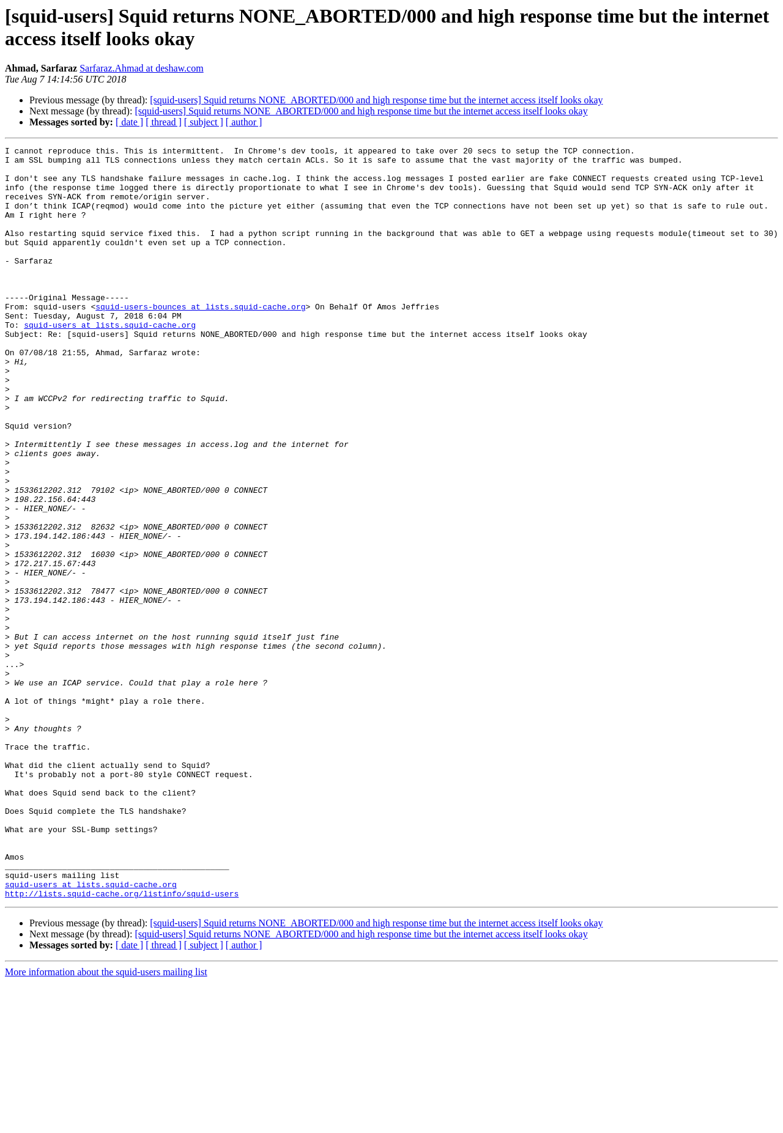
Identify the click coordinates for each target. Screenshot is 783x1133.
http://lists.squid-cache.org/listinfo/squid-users (122, 1043)
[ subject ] (203, 122)
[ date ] (129, 122)
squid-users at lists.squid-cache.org (110, 361)
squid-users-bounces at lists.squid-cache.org (200, 339)
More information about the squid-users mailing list (106, 1122)
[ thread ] (164, 122)
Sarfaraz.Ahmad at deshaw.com (141, 68)
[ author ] (244, 122)
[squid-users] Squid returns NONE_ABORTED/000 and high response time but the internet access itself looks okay (376, 100)
